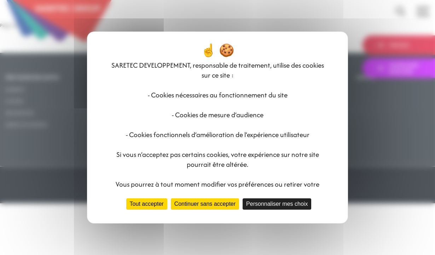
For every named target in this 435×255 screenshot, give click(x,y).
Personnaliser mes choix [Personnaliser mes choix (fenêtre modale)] (277, 204)
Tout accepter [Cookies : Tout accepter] (147, 204)
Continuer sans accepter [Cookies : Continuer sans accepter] (205, 204)
